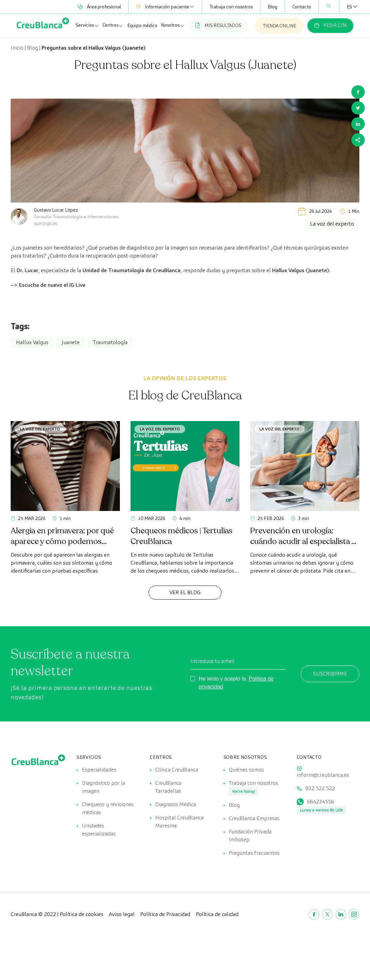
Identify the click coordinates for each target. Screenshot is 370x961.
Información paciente (165, 7)
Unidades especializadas (99, 829)
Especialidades (99, 769)
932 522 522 (320, 788)
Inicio (17, 47)
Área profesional (99, 7)
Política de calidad (217, 914)
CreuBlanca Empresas (254, 818)
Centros (113, 25)
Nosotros (173, 25)
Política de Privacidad (165, 914)
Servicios (87, 25)
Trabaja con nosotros (231, 7)
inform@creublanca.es (323, 774)
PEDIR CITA (330, 25)
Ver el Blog (185, 592)
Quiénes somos (246, 769)
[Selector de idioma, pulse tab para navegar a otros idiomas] (349, 6)
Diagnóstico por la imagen (103, 786)
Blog (272, 7)
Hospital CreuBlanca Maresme (179, 821)
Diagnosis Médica (175, 804)
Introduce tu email (212, 661)
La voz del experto (40, 428)
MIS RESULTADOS (218, 25)
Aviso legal (122, 914)
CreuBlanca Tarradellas (168, 786)
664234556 (320, 801)
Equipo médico (142, 25)
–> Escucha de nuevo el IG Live (48, 284)
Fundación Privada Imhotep (250, 835)
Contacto (301, 7)
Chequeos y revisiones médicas (108, 808)
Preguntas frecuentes (254, 852)
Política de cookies (81, 914)
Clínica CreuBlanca (176, 769)
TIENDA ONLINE (279, 26)
